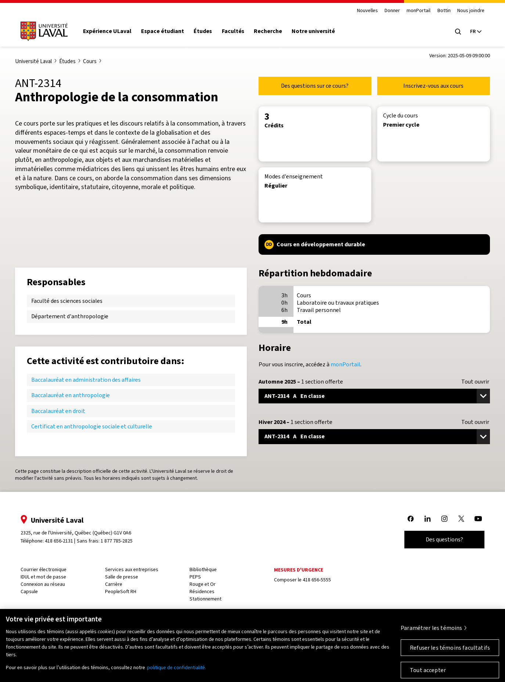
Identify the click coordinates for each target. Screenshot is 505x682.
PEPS (195, 576)
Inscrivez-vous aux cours (433, 86)
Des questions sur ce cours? (315, 86)
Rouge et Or (203, 584)
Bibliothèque (203, 569)
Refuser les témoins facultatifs (450, 651)
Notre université (313, 31)
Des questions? (444, 539)
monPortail (418, 11)
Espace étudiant (162, 31)
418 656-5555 (317, 579)
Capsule (29, 591)
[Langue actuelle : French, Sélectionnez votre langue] (475, 31)
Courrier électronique (43, 569)
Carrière (113, 584)
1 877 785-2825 (117, 540)
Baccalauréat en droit (58, 411)
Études (203, 31)
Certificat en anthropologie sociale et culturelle (91, 426)
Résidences (202, 591)
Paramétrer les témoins (431, 631)
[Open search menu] (458, 31)
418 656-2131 (59, 540)
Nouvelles (367, 11)
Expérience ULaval (107, 31)
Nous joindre (470, 11)
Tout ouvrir (475, 381)
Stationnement (205, 598)
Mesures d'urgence (298, 569)
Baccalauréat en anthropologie (70, 395)
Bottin (444, 11)
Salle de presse (121, 576)
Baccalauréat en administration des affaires (86, 380)
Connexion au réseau (43, 584)
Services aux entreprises (131, 569)
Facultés (233, 31)
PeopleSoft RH (120, 591)
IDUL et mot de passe (43, 576)
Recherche (268, 31)
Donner (392, 11)
